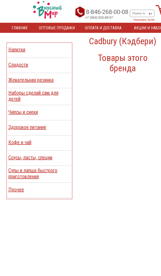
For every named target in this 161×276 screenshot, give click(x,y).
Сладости (18, 65)
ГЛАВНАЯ (19, 28)
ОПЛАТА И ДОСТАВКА (103, 28)
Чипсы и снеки (23, 112)
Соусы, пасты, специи (30, 157)
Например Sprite (144, 19)
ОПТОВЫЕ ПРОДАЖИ (57, 28)
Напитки (16, 50)
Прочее (16, 190)
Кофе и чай (19, 142)
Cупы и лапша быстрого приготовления (32, 173)
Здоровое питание (27, 127)
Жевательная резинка (31, 80)
